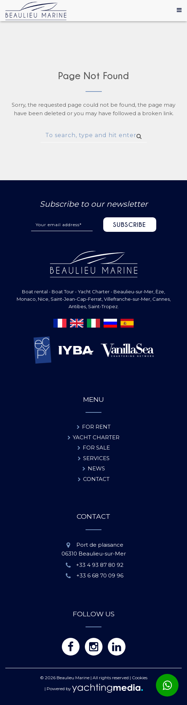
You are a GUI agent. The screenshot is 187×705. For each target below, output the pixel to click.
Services (96, 458)
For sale (96, 447)
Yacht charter (96, 437)
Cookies (139, 677)
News (96, 468)
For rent (96, 426)
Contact (96, 479)
